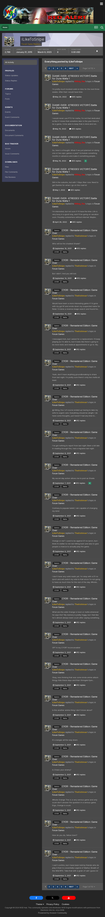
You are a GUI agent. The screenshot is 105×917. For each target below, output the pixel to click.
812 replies (80, 248)
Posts (7, 99)
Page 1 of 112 (89, 68)
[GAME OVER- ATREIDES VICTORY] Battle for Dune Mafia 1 (74, 77)
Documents (10, 130)
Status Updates (11, 75)
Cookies (65, 904)
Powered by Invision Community (52, 913)
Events (8, 112)
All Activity (9, 62)
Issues (8, 148)
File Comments (11, 172)
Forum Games (58, 239)
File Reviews (10, 177)
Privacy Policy (52, 904)
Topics (8, 94)
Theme (40, 904)
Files (7, 167)
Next (71, 68)
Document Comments (14, 135)
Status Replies (11, 81)
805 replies (76, 97)
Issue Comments (12, 154)
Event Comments (12, 117)
